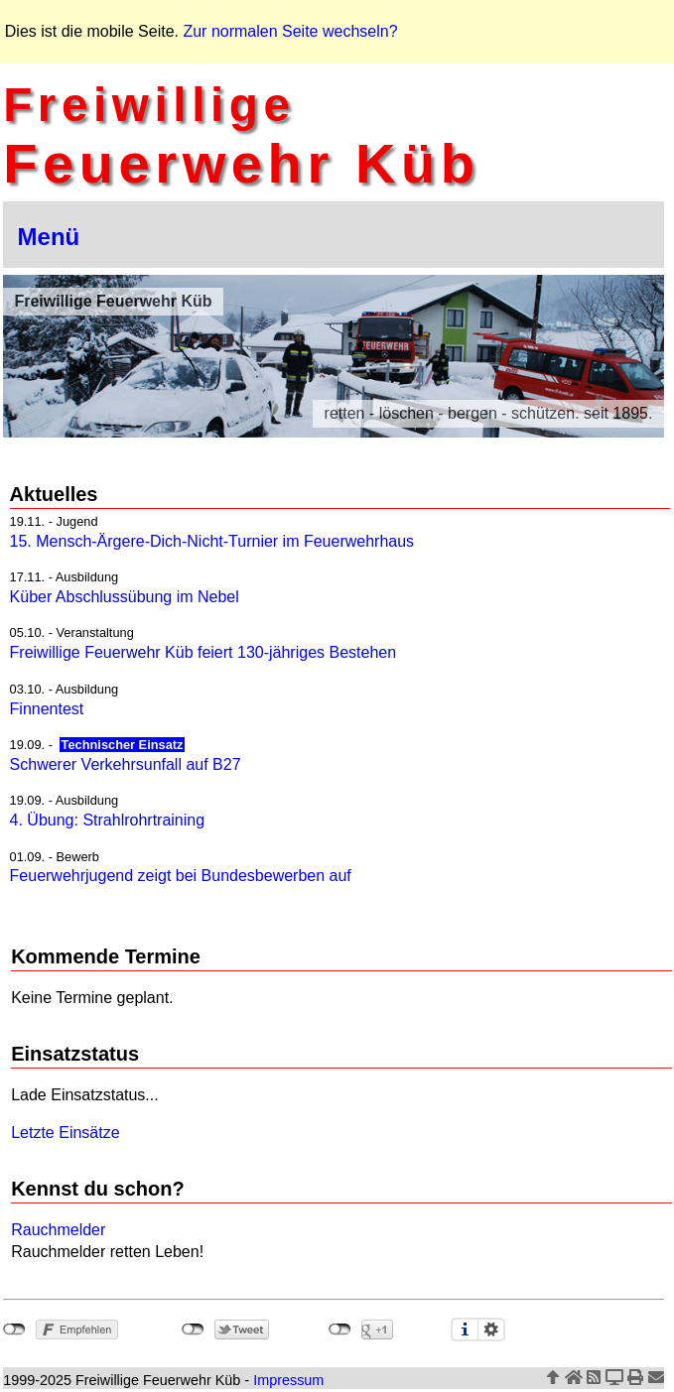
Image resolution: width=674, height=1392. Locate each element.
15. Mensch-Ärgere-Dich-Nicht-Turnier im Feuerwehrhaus (212, 541)
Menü (49, 236)
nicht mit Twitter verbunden (193, 1329)
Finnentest (47, 708)
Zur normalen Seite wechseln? (290, 31)
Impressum (288, 1380)
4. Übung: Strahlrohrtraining (107, 820)
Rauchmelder (58, 1229)
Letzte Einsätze (65, 1132)
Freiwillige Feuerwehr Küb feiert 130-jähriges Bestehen (203, 652)
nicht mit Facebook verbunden (14, 1329)
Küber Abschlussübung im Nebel (124, 596)
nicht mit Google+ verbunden (340, 1329)
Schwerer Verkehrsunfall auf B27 (125, 764)
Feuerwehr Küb (241, 135)
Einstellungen (491, 1329)
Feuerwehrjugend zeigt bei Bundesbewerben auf (180, 875)
